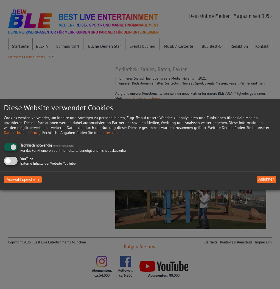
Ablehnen (266, 179)
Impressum (108, 132)
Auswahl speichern (23, 179)
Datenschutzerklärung (22, 132)
